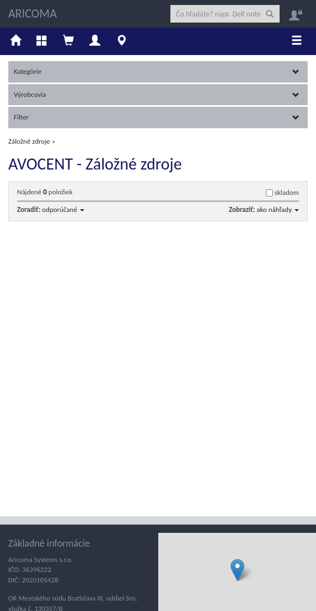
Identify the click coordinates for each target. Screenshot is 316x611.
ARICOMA (32, 13)
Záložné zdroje (29, 141)
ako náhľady (277, 209)
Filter (156, 117)
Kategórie (156, 71)
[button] (237, 570)
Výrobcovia (156, 94)
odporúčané (63, 209)
